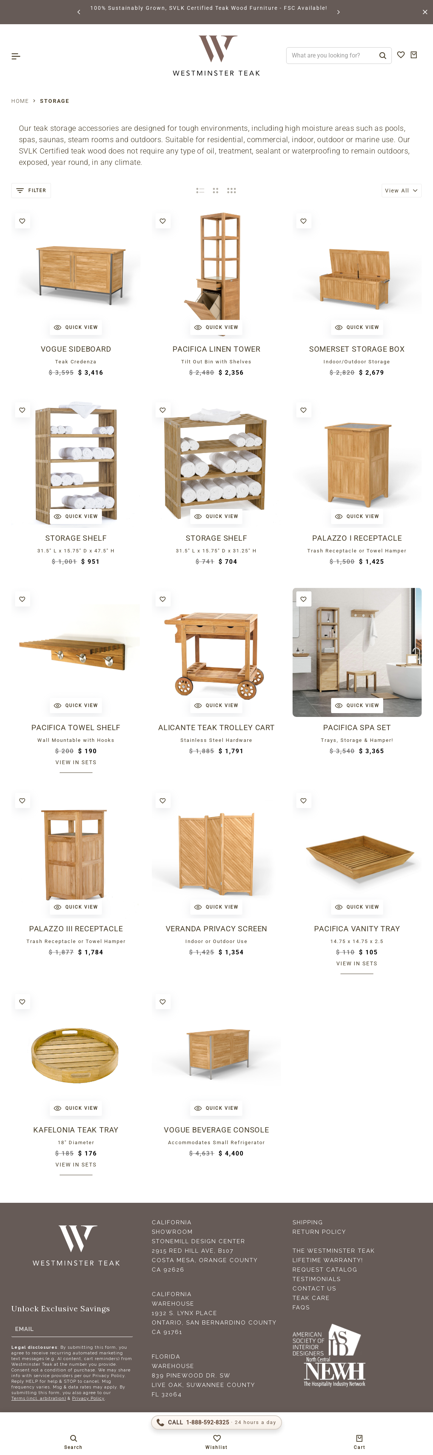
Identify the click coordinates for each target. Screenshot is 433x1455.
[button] (79, 12)
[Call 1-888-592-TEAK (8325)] (216, 1422)
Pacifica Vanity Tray (357, 928)
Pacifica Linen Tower (216, 349)
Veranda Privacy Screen (217, 928)
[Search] (382, 55)
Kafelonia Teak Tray (76, 1129)
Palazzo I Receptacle (357, 538)
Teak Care (311, 1298)
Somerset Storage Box (357, 349)
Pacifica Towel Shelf (75, 727)
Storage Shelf (75, 538)
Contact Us (314, 1288)
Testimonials (317, 1279)
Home (20, 101)
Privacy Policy (88, 1398)
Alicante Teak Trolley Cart (216, 727)
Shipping (308, 1222)
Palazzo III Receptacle (76, 928)
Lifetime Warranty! (328, 1260)
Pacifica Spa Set (357, 727)
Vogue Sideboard (76, 349)
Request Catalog (325, 1269)
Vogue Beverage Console (216, 1129)
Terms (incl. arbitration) (38, 1398)
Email (24, 1328)
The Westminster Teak (334, 1250)
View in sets (76, 762)
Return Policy (319, 1232)
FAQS (301, 1307)
